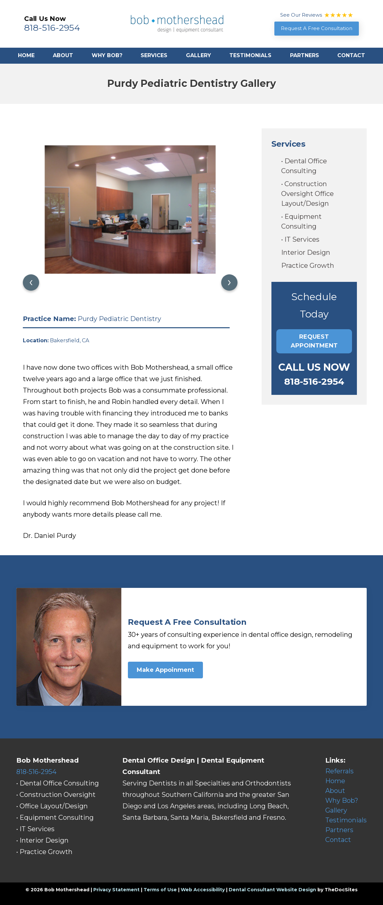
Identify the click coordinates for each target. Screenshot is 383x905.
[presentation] (31, 282)
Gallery (198, 55)
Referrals (339, 771)
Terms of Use (160, 890)
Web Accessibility (203, 890)
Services (154, 55)
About (63, 55)
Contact (351, 55)
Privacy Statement (116, 890)
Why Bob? (107, 55)
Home (26, 55)
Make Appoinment (165, 669)
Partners (304, 55)
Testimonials (250, 55)
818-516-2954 (52, 27)
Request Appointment (314, 341)
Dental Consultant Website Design (272, 890)
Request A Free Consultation (316, 28)
